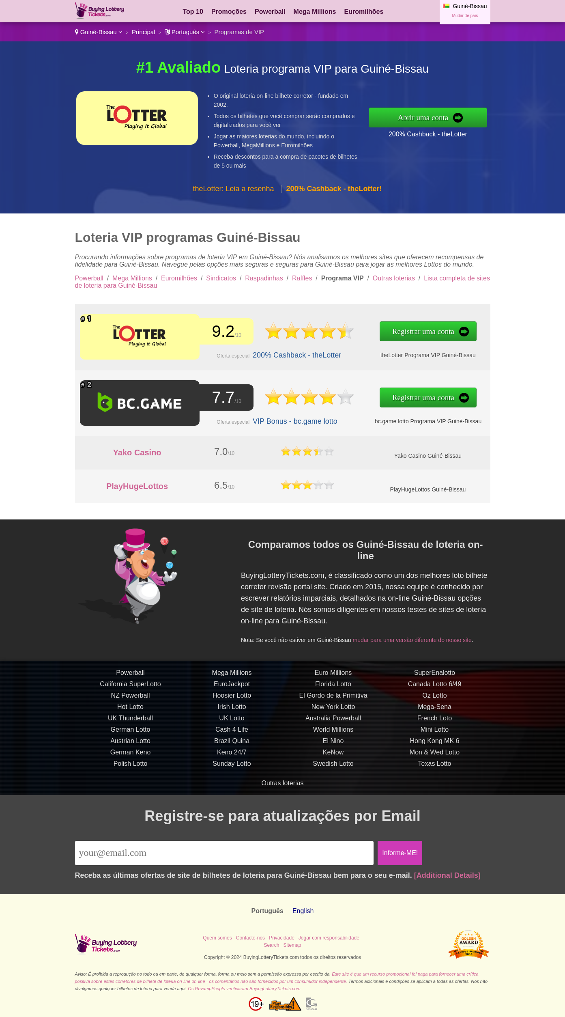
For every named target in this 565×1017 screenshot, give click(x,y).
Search (271, 945)
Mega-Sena (434, 711)
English (303, 910)
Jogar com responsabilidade (329, 938)
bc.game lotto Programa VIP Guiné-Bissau (415, 420)
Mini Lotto (435, 734)
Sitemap (292, 945)
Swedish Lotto (333, 768)
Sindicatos (221, 278)
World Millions (333, 734)
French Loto (434, 723)
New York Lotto (333, 711)
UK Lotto (231, 723)
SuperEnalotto (434, 677)
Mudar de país (465, 15)
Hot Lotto (130, 711)
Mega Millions (315, 11)
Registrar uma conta (410, 332)
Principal (143, 31)
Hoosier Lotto (232, 700)
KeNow (333, 757)
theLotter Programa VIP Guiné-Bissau (415, 354)
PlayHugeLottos (137, 486)
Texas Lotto (434, 768)
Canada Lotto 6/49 (435, 688)
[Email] (224, 853)
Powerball (270, 11)
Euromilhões (364, 11)
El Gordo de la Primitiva (333, 700)
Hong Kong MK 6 (435, 745)
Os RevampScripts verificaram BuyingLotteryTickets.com (244, 988)
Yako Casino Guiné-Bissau (428, 455)
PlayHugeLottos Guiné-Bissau (428, 489)
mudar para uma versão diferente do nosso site (415, 637)
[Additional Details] (447, 875)
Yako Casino (137, 452)
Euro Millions (333, 677)
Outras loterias (394, 278)
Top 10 (193, 11)
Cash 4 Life (231, 734)
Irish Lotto (231, 711)
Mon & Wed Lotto (435, 757)
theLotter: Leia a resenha (233, 189)
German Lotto (130, 734)
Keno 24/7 (232, 757)
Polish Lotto (131, 768)
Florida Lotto (333, 688)
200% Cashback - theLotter (428, 134)
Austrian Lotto (130, 745)
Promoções (229, 11)
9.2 (221, 331)
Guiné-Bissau (98, 31)
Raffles (302, 278)
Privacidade (281, 938)
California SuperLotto (130, 688)
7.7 (221, 397)
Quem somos (217, 938)
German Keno (130, 757)
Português (185, 31)
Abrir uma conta (423, 117)
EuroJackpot (232, 688)
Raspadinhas (264, 278)
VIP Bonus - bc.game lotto (289, 420)
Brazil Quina (231, 745)
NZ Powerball (130, 700)
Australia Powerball (333, 723)
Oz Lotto (434, 700)
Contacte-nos (250, 938)
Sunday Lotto (232, 768)
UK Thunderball (130, 723)
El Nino (333, 745)
